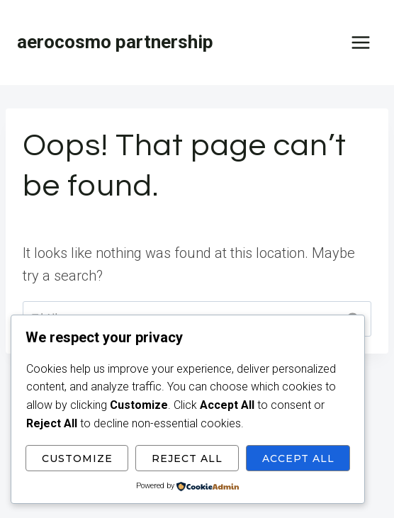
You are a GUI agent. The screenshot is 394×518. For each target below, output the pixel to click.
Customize (77, 458)
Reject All (187, 458)
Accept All (298, 458)
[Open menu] (360, 42)
